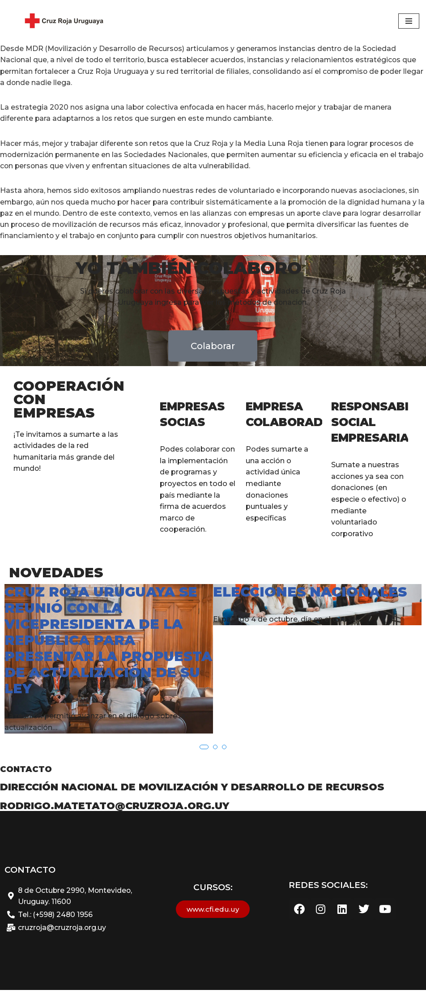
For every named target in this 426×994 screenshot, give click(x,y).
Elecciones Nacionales (310, 597)
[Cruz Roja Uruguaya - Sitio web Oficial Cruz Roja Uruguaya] (63, 21)
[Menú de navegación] (408, 21)
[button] (204, 751)
